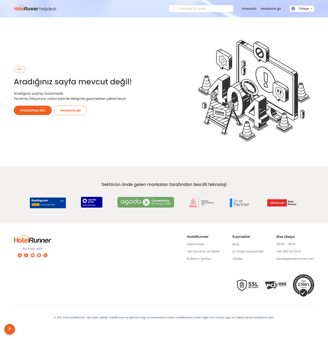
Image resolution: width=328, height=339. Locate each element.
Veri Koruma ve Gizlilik (203, 251)
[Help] (9, 329)
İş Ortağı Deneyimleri (248, 251)
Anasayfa (249, 8)
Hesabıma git (271, 8)
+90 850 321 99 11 (288, 251)
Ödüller (237, 259)
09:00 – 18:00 (285, 244)
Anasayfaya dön (33, 110)
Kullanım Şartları (199, 259)
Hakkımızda (195, 244)
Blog (235, 244)
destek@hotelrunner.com (295, 259)
